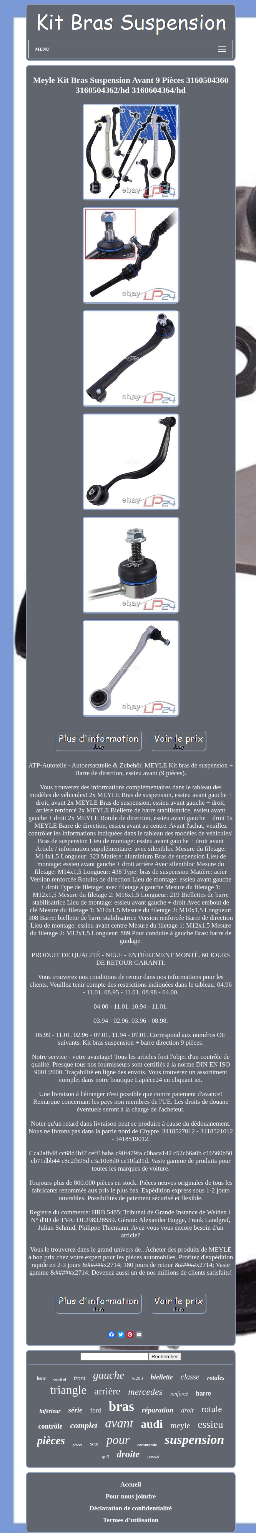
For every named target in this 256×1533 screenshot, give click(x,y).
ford (95, 1410)
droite (128, 1454)
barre (203, 1393)
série (75, 1410)
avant (119, 1423)
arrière (107, 1391)
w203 (137, 1378)
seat (94, 1444)
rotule (211, 1409)
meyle (180, 1425)
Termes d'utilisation (130, 1520)
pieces (77, 1445)
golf (105, 1456)
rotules (215, 1377)
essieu (210, 1424)
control (59, 1379)
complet (83, 1425)
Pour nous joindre (131, 1496)
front (79, 1378)
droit (187, 1410)
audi (152, 1423)
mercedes (145, 1392)
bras (121, 1406)
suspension (194, 1439)
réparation (157, 1410)
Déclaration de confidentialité (131, 1508)
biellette (162, 1377)
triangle (68, 1390)
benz (41, 1378)
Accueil (130, 1484)
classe (190, 1377)
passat (153, 1456)
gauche (108, 1375)
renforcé (179, 1394)
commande (147, 1444)
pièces (51, 1440)
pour (118, 1440)
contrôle (50, 1426)
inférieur (50, 1411)
